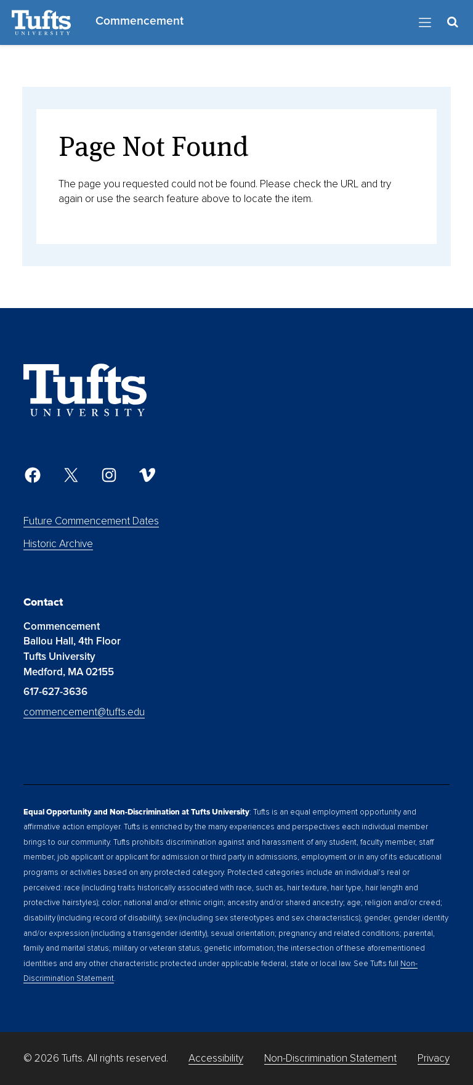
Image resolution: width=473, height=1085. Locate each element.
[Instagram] (109, 475)
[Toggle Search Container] (453, 22)
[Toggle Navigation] (425, 23)
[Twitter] (71, 475)
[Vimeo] (147, 475)
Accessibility (215, 1058)
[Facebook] (32, 475)
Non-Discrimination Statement (330, 1058)
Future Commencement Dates (91, 520)
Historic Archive (58, 543)
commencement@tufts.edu (84, 711)
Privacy (434, 1058)
